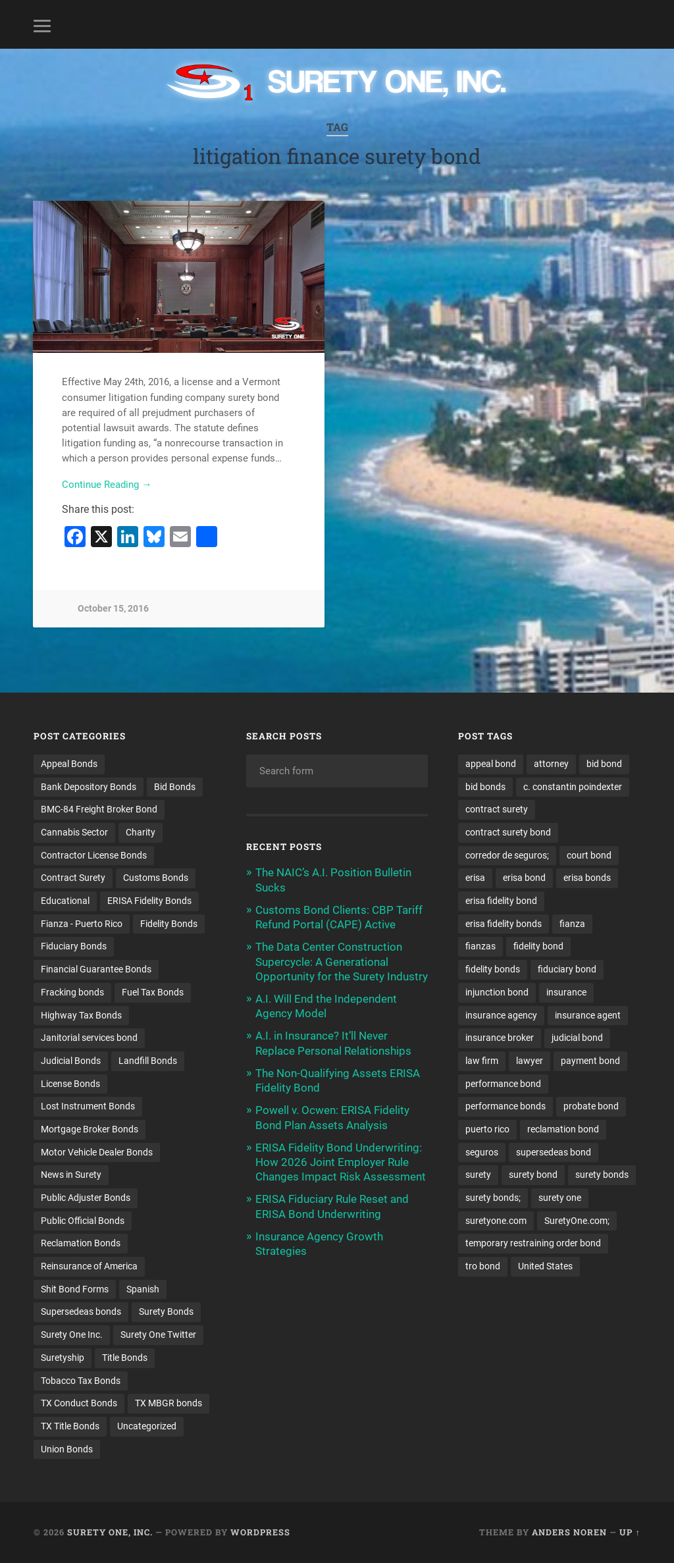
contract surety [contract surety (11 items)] (496, 809)
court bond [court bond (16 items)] (589, 855)
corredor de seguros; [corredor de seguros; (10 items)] (507, 855)
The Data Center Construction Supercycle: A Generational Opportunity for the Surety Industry (341, 961)
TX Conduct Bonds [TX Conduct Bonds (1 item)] (79, 1403)
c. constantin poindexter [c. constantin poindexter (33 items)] (572, 787)
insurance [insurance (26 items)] (566, 992)
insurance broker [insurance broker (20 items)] (499, 1037)
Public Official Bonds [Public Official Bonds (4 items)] (82, 1220)
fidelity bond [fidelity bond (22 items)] (538, 946)
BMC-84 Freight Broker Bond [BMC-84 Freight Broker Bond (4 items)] (99, 809)
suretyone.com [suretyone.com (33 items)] (496, 1220)
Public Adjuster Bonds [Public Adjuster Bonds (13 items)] (85, 1197)
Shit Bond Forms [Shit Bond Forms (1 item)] (75, 1289)
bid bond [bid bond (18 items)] (604, 763)
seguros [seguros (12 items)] (481, 1152)
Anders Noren (569, 1532)
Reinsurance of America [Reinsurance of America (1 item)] (89, 1266)
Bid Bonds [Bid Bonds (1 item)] (174, 787)
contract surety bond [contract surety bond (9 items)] (508, 832)
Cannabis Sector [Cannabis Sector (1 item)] (74, 832)
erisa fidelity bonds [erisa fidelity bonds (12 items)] (503, 923)
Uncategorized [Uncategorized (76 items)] (146, 1426)
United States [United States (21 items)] (545, 1266)
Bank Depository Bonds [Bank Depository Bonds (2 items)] (88, 787)
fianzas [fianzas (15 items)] (480, 946)
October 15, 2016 (113, 608)
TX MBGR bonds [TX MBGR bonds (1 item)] (168, 1403)
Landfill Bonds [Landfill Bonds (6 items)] (147, 1060)
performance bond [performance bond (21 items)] (503, 1083)
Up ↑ (629, 1532)
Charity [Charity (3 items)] (140, 832)
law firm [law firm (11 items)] (481, 1060)
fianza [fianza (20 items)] (572, 923)
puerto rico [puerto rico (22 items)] (487, 1129)
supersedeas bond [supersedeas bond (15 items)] (553, 1152)
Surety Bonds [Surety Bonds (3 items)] (166, 1311)
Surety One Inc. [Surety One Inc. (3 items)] (72, 1334)
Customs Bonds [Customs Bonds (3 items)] (155, 877)
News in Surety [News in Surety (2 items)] (71, 1174)
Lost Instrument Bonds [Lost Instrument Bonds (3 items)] (88, 1106)
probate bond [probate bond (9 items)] (591, 1106)
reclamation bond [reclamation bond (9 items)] (563, 1129)
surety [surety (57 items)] (478, 1174)
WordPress (260, 1532)
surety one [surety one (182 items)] (559, 1197)
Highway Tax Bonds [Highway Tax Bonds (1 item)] (81, 1015)
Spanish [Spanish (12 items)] (142, 1289)
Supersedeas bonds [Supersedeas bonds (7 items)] (81, 1311)
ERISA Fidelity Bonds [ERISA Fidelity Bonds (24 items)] (149, 900)
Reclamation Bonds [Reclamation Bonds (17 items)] (80, 1243)
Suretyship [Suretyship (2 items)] (62, 1357)
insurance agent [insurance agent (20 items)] (588, 1015)
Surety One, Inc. (110, 1532)
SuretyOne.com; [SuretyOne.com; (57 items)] (576, 1220)
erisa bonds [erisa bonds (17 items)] (587, 877)
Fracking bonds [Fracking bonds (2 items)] (72, 992)
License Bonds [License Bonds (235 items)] (70, 1083)
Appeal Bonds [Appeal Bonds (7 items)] (69, 763)
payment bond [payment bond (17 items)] (590, 1060)
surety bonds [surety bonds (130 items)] (602, 1174)
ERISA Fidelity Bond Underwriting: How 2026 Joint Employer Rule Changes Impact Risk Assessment (340, 1162)
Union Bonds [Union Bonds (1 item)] (67, 1449)
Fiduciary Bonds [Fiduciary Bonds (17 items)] (74, 946)
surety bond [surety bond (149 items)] (533, 1174)
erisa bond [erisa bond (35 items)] (524, 877)
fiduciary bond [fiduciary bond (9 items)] (567, 969)
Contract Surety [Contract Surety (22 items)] (73, 877)
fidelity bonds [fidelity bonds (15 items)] (492, 969)
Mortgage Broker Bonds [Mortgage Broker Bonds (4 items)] (89, 1129)
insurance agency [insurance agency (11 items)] (501, 1015)
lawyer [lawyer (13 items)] (529, 1060)
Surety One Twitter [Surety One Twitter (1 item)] (158, 1334)
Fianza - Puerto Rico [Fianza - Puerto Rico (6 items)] (81, 923)
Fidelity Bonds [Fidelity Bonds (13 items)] (168, 923)
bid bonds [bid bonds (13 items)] (485, 787)
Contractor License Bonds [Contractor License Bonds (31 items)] (94, 855)
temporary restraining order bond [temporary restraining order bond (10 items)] (533, 1243)
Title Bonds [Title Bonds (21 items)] (124, 1357)
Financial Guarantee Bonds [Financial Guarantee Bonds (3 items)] (96, 969)
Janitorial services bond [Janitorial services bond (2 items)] (89, 1037)
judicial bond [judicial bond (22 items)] (577, 1037)
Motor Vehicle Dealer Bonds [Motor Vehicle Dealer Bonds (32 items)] (97, 1152)
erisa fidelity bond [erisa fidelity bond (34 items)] (501, 900)
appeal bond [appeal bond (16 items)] (490, 763)
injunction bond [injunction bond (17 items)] (497, 992)
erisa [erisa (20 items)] (475, 877)
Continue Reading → (106, 484)
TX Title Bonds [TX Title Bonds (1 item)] (70, 1426)
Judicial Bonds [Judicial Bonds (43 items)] (71, 1060)
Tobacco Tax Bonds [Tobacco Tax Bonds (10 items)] (80, 1380)
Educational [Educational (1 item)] (65, 900)
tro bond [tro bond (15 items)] (482, 1266)
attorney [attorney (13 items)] (551, 763)
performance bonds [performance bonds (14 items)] (505, 1106)
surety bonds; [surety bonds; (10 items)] (493, 1197)
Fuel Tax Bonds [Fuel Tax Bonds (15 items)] (153, 992)
